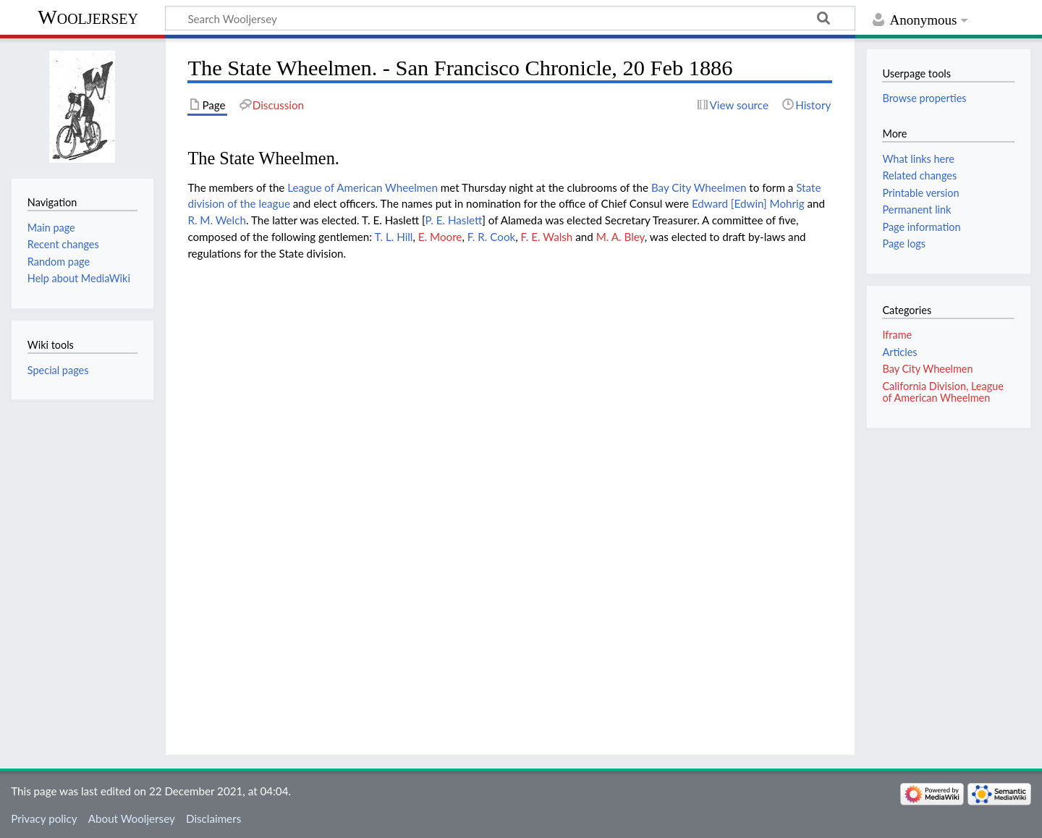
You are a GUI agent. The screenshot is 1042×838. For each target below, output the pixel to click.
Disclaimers (213, 818)
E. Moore (440, 236)
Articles (899, 352)
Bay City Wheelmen (699, 187)
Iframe (897, 335)
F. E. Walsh (547, 236)
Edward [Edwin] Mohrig (748, 203)
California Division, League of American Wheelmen (942, 392)
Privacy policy (44, 818)
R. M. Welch (216, 220)
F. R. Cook (491, 236)
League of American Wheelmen (362, 187)
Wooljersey (88, 17)
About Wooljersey (131, 818)
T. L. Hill (394, 236)
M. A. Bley (620, 236)
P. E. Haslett (454, 220)
